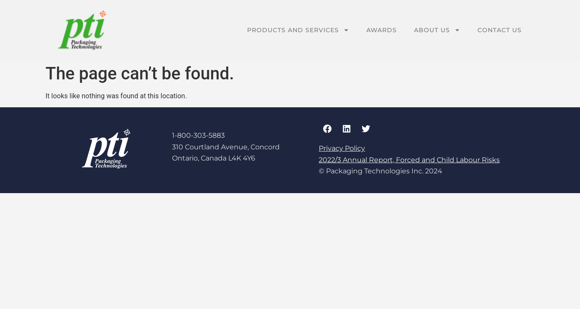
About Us (437, 30)
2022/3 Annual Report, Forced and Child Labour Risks (409, 160)
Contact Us (499, 30)
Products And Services (298, 30)
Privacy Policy (342, 148)
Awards (381, 30)
